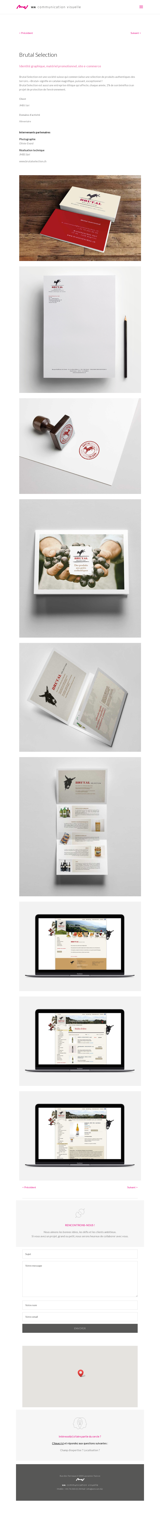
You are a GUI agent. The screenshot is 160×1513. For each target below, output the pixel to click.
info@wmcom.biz (95, 1489)
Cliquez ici (58, 1443)
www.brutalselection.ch (32, 161)
